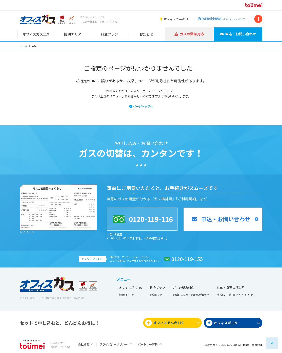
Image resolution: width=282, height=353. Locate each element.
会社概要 (83, 344)
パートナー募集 (148, 344)
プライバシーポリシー (113, 344)
